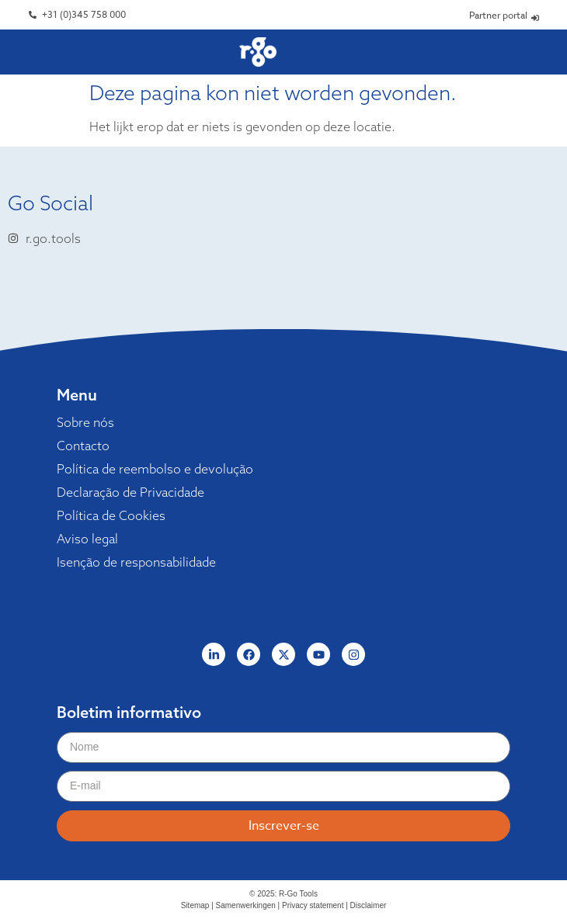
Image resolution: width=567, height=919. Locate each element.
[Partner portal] (535, 18)
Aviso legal (87, 538)
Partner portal (498, 15)
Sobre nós (85, 422)
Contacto (83, 445)
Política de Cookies (111, 515)
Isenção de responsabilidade (136, 562)
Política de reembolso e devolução (155, 469)
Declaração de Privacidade (130, 492)
